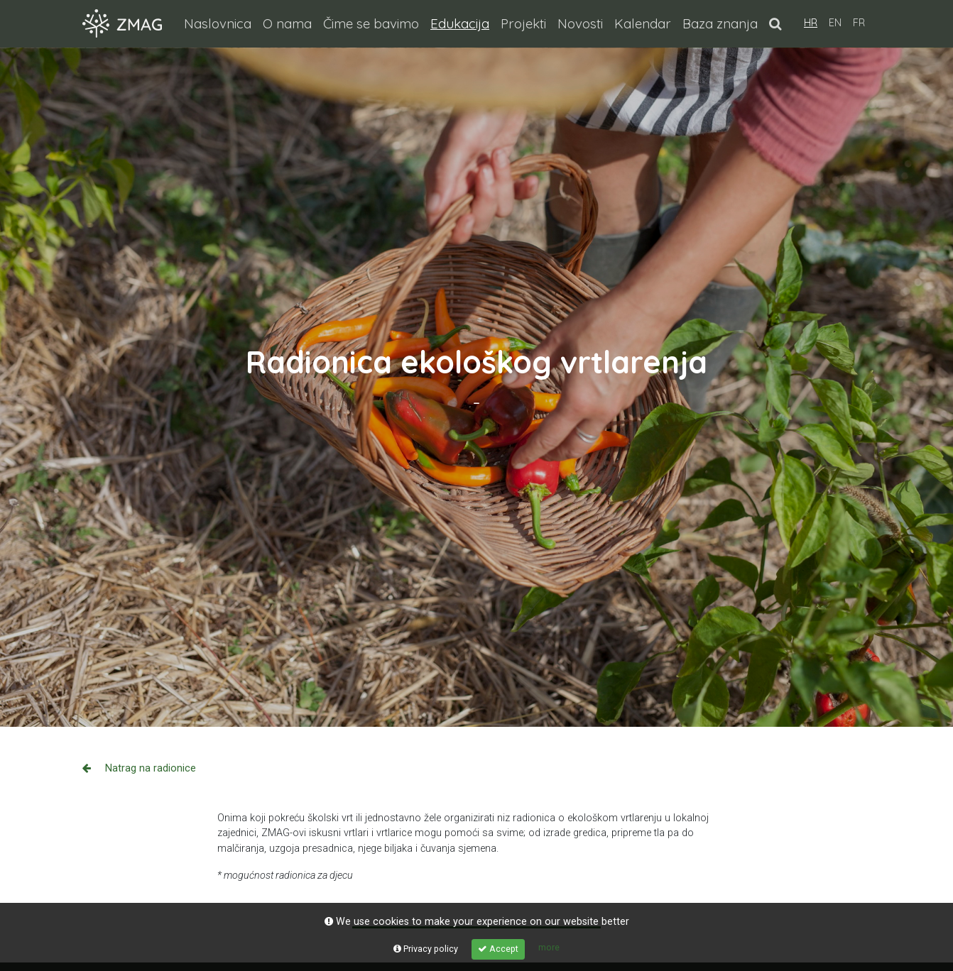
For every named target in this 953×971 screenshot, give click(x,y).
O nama (287, 23)
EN (835, 22)
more (549, 947)
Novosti (580, 23)
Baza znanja (720, 23)
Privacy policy (425, 948)
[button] (775, 23)
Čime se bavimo (371, 23)
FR (859, 22)
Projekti (523, 23)
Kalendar (642, 23)
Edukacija (462, 22)
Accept (498, 948)
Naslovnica (217, 23)
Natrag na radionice (139, 768)
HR (810, 22)
